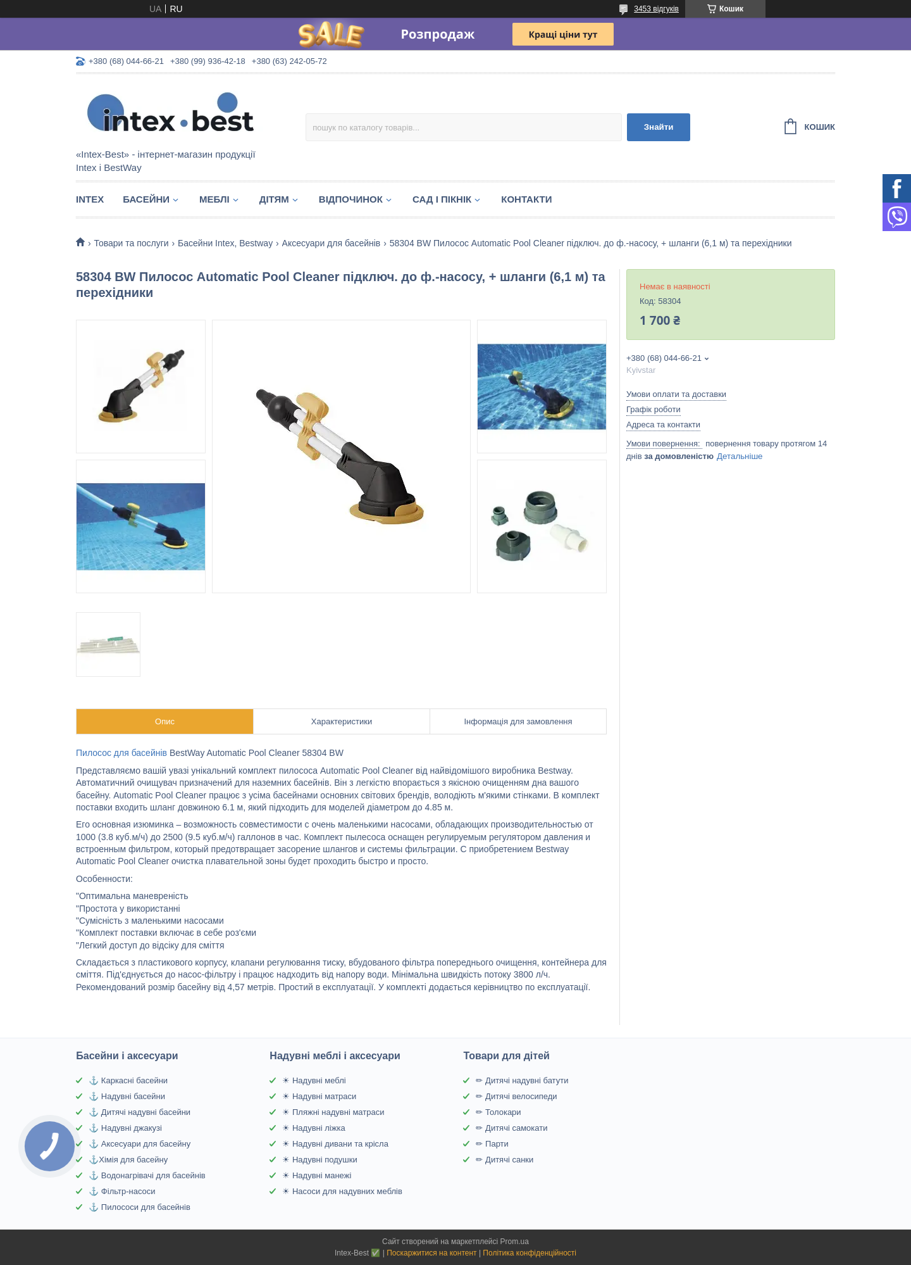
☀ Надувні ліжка (313, 1128)
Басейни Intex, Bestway (225, 243)
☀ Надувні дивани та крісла (335, 1144)
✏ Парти (492, 1144)
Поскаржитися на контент (431, 1253)
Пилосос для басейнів (121, 753)
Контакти (526, 199)
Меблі (214, 199)
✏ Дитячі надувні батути (522, 1080)
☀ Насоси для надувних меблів (342, 1191)
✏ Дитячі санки (504, 1159)
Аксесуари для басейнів (331, 243)
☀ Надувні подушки (319, 1159)
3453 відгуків (656, 8)
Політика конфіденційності (529, 1253)
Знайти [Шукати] (659, 127)
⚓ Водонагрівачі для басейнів (147, 1175)
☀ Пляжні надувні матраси (333, 1112)
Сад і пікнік (441, 199)
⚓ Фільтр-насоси (122, 1191)
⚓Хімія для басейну (128, 1159)
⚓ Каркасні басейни (128, 1080)
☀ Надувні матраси (319, 1096)
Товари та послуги (131, 243)
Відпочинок (351, 199)
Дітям (274, 199)
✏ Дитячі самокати (511, 1128)
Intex (90, 199)
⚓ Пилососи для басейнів (139, 1207)
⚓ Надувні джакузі (125, 1128)
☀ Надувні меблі (313, 1080)
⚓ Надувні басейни (127, 1096)
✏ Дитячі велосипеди (516, 1096)
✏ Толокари (498, 1112)
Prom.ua (514, 1241)
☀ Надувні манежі (316, 1175)
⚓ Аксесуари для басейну (139, 1144)
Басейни (146, 199)
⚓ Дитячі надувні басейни (139, 1112)
